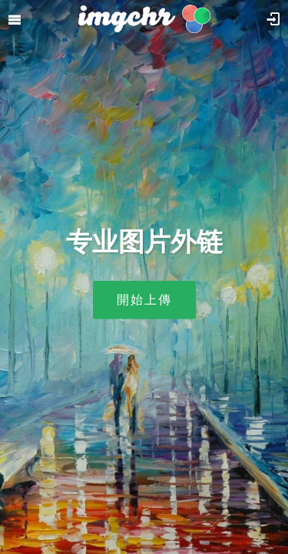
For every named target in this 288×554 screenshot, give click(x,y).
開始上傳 (144, 299)
